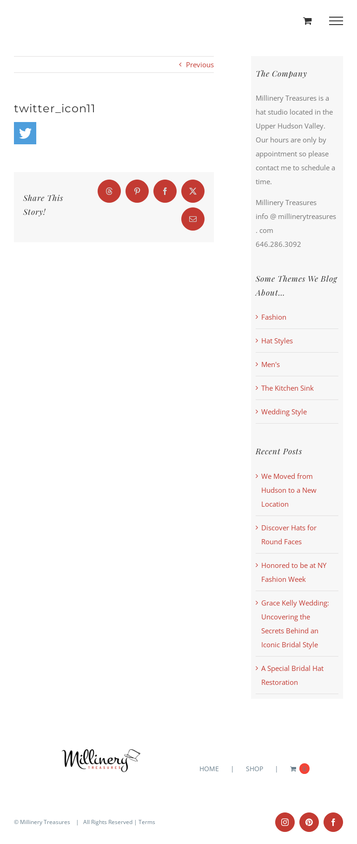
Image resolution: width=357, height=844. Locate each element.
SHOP (254, 768)
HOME (209, 768)
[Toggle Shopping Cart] (307, 21)
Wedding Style (284, 411)
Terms (147, 822)
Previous (200, 64)
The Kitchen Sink (287, 388)
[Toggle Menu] (336, 21)
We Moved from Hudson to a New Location (289, 490)
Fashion (273, 317)
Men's (270, 364)
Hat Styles (277, 340)
